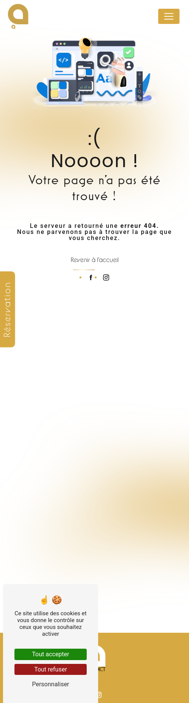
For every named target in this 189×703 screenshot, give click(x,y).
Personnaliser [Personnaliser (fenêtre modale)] (50, 684)
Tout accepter (50, 654)
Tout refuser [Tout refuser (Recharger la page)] (50, 669)
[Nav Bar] (168, 16)
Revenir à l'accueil (95, 259)
